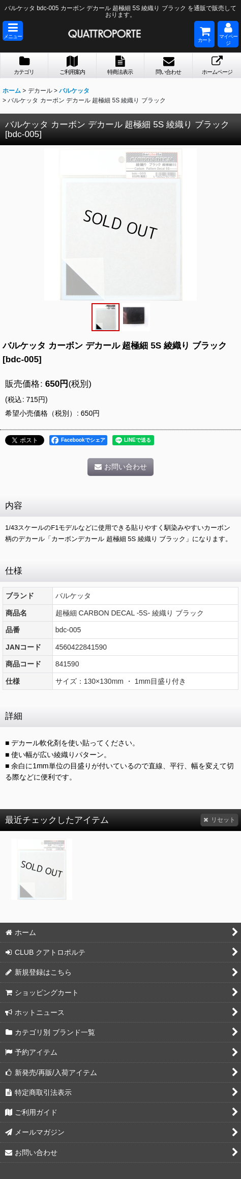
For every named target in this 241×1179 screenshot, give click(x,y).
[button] (13, 31)
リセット (219, 819)
